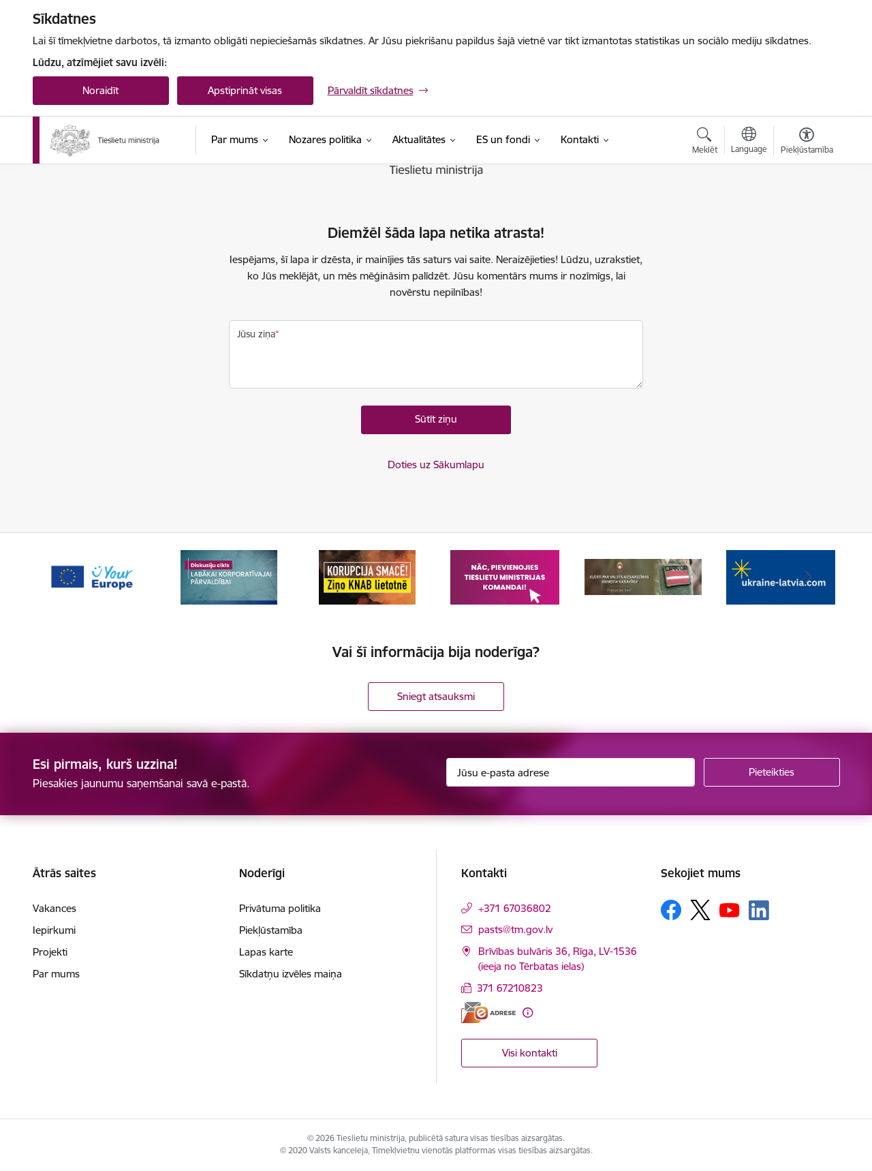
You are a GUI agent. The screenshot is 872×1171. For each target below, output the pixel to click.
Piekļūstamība (270, 930)
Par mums (56, 973)
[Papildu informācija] (528, 1012)
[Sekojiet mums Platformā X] (700, 910)
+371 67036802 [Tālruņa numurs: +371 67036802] (514, 908)
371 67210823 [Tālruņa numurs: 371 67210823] (510, 988)
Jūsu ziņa (256, 334)
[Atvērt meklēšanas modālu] (704, 142)
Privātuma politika (280, 908)
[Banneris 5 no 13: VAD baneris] (643, 576)
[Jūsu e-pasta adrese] (570, 772)
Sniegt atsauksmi (436, 696)
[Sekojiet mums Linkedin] (759, 910)
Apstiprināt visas (245, 90)
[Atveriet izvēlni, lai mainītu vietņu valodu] (749, 141)
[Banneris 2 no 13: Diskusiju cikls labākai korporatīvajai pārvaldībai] (229, 576)
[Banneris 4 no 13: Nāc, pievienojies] (504, 576)
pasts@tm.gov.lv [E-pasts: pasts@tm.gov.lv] (515, 929)
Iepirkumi (54, 930)
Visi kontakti (529, 1052)
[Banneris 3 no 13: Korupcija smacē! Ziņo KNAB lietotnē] (367, 576)
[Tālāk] (808, 577)
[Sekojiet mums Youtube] (729, 909)
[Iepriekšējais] (64, 577)
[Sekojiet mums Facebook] (671, 910)
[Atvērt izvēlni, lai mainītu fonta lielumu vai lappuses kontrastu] (807, 142)
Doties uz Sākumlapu (436, 464)
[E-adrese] (488, 1012)
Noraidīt (100, 90)
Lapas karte (266, 951)
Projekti (50, 951)
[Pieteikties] (772, 772)
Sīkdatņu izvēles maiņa (290, 973)
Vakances (54, 908)
